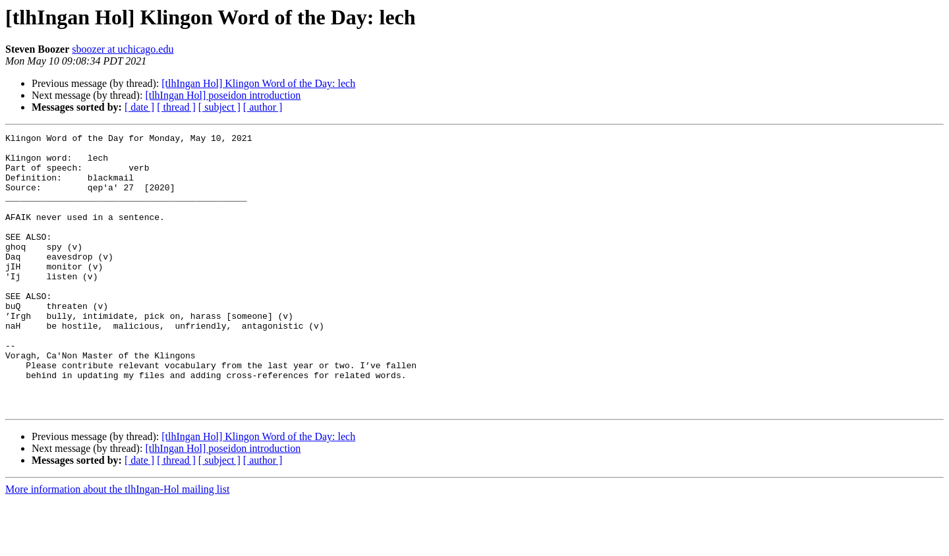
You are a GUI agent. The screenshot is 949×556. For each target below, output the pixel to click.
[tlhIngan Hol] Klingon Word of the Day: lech (258, 83)
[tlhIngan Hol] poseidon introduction (223, 95)
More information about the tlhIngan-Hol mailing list (117, 544)
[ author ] (263, 107)
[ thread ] (176, 107)
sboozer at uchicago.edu (122, 49)
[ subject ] (219, 107)
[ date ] (139, 107)
